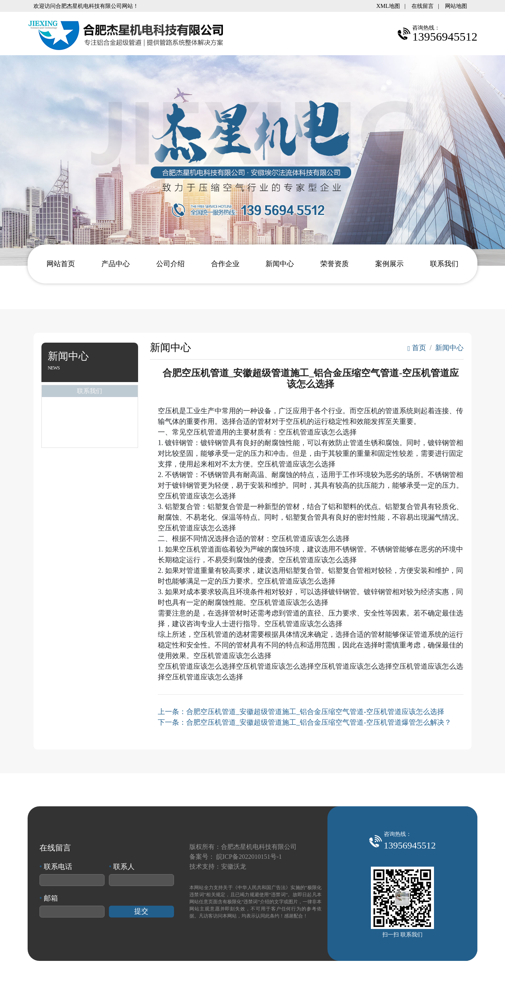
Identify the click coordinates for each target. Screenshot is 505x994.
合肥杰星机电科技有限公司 (259, 846)
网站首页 (61, 264)
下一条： (304, 722)
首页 (417, 348)
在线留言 (422, 6)
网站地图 (456, 6)
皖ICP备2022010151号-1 (249, 856)
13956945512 (410, 845)
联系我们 (444, 264)
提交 (141, 911)
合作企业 (225, 264)
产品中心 (115, 264)
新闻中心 (280, 264)
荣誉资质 (334, 264)
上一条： (301, 712)
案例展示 (389, 264)
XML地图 (388, 6)
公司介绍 (170, 264)
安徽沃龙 (233, 866)
